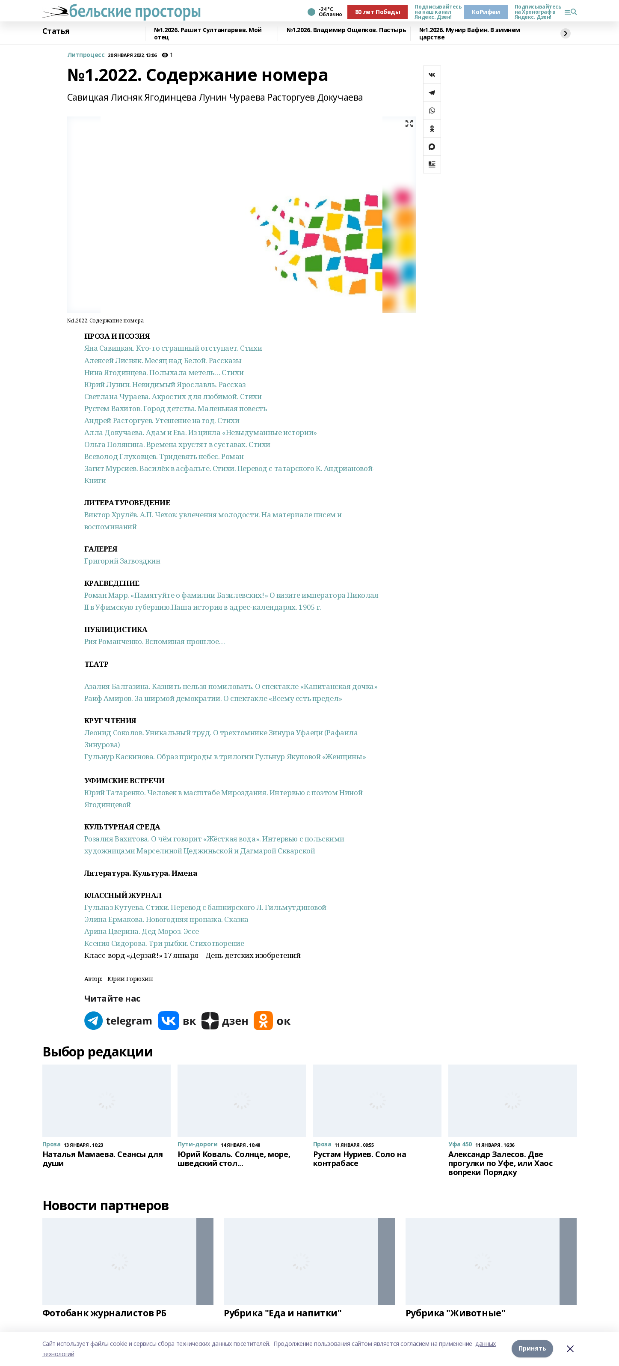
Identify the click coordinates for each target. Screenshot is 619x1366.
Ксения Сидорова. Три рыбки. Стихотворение (164, 943)
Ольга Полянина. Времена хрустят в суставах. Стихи (177, 444)
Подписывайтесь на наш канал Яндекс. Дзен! (436, 12)
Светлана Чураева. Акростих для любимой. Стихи (173, 396)
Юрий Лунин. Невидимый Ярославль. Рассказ (165, 384)
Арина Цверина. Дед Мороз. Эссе (141, 931)
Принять (532, 1349)
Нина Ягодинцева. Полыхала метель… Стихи (164, 372)
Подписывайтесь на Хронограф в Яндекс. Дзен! (536, 12)
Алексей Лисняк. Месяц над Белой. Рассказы (163, 360)
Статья (56, 31)
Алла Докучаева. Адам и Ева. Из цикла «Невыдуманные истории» (200, 432)
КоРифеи (486, 12)
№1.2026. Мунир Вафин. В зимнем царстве (469, 34)
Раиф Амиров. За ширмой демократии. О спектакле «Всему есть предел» (213, 698)
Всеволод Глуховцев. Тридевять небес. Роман (164, 456)
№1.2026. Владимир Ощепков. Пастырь (346, 30)
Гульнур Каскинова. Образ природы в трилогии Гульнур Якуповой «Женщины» (225, 756)
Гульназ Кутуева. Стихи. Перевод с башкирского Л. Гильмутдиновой (205, 907)
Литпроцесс (86, 55)
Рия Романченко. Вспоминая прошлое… (154, 641)
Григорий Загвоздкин (122, 561)
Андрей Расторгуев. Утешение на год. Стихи (162, 420)
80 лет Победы (377, 12)
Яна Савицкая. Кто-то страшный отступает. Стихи (173, 348)
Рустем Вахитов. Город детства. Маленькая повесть (175, 408)
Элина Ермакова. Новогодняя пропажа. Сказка (166, 919)
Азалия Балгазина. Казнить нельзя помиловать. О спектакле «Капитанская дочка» (231, 686)
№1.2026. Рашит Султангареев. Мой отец (208, 34)
